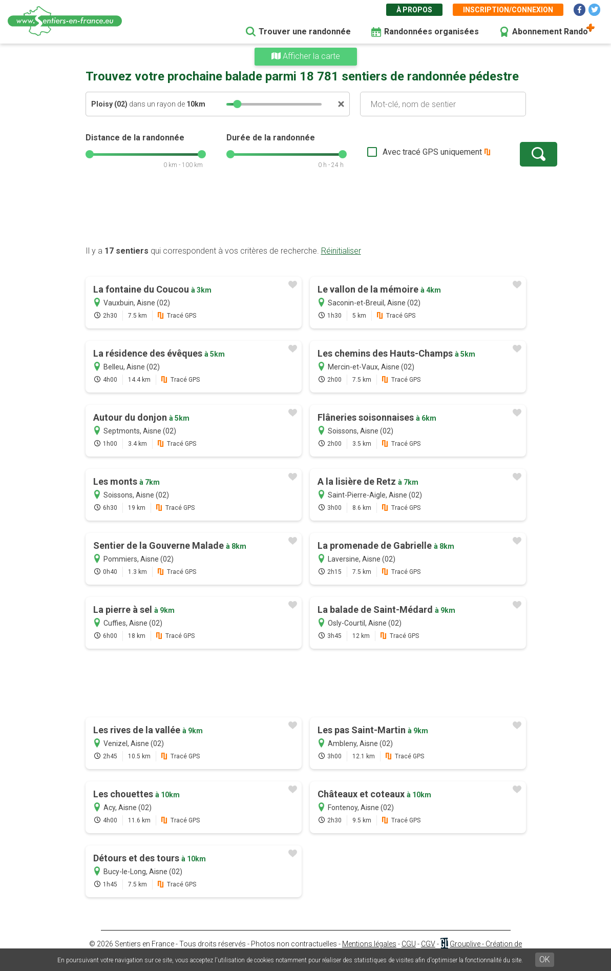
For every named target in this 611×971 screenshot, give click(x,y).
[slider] (237, 104)
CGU (409, 944)
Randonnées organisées (431, 31)
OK (544, 959)
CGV (428, 944)
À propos (414, 10)
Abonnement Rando (550, 31)
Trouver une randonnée (305, 31)
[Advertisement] (306, 213)
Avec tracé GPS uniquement (400, 152)
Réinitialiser (341, 251)
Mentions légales (369, 944)
